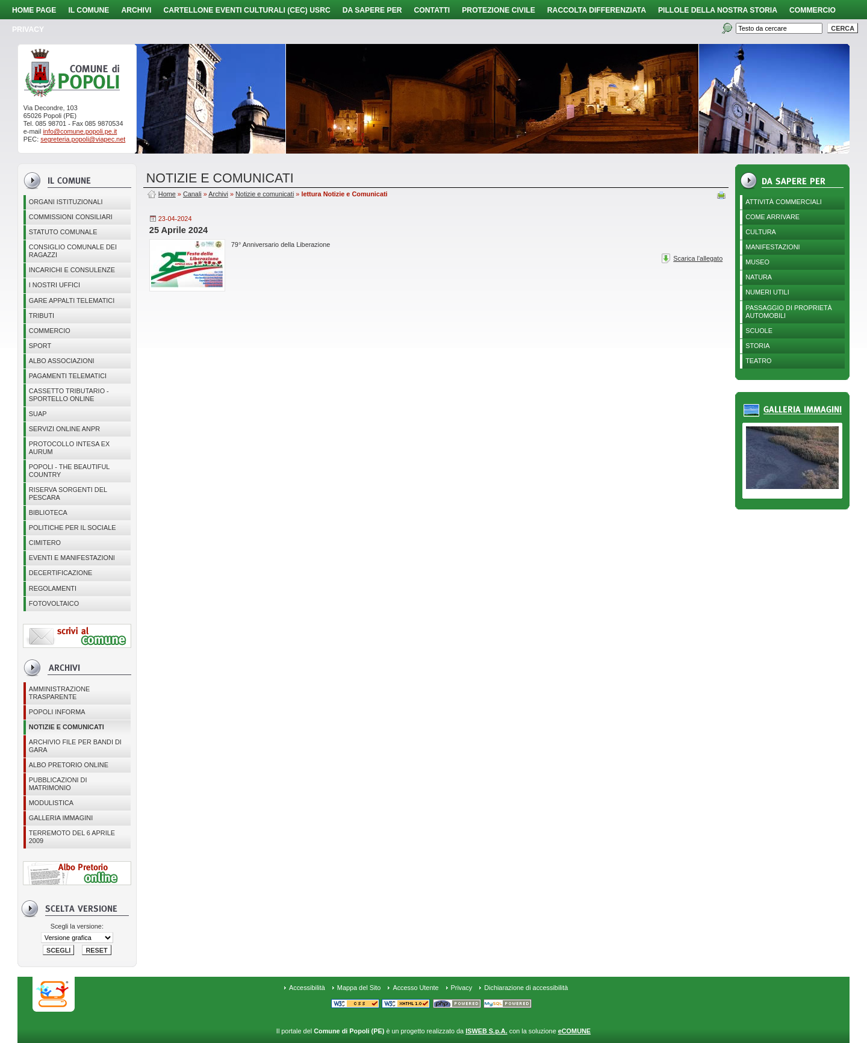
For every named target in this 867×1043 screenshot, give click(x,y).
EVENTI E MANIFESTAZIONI (72, 557)
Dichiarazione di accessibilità (526, 987)
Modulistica (51, 802)
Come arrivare (772, 216)
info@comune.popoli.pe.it (80, 131)
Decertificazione (61, 572)
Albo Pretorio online (68, 764)
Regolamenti (52, 588)
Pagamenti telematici (68, 375)
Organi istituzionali (66, 201)
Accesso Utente (415, 987)
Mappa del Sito (359, 987)
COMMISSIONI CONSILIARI (71, 216)
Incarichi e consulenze (72, 269)
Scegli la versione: (77, 926)
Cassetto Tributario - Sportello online (69, 394)
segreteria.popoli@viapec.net (82, 139)
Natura (758, 277)
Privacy (462, 987)
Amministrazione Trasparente (59, 692)
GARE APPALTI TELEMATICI (71, 300)
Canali (192, 194)
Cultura (760, 231)
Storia (757, 345)
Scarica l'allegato (697, 258)
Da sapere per (372, 10)
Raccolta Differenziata (596, 10)
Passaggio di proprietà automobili (788, 311)
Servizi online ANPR (64, 428)
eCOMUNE (574, 1031)
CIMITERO (45, 542)
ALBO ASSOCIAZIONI (62, 360)
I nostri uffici (54, 284)
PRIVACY (28, 29)
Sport (40, 345)
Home (167, 194)
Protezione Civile (498, 10)
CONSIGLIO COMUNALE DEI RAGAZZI (73, 250)
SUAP (38, 413)
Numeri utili (767, 292)
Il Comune (88, 10)
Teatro (758, 360)
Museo (757, 262)
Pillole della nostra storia (717, 10)
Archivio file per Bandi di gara (75, 745)
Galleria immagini (61, 817)
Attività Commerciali (783, 201)
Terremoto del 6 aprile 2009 (72, 836)
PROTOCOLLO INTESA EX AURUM (69, 447)
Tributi (41, 315)
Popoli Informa (57, 711)
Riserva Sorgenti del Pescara (68, 493)
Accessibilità (307, 987)
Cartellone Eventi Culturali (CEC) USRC (246, 10)
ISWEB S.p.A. (486, 1031)
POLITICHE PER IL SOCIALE (72, 527)
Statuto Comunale (63, 231)
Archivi (136, 10)
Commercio (812, 10)
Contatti (432, 10)
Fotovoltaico (54, 603)
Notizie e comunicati (66, 726)
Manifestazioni (772, 247)
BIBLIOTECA (48, 512)
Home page (34, 10)
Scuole (758, 330)
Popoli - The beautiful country (69, 470)
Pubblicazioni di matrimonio (58, 783)
